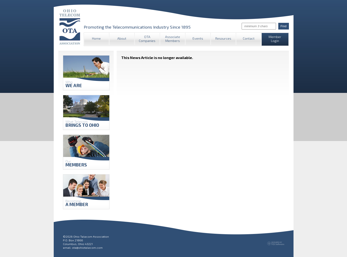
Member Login (275, 39)
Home (96, 38)
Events (198, 38)
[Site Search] (259, 26)
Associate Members (172, 39)
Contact (249, 38)
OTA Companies (147, 39)
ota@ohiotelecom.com (87, 247)
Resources (223, 38)
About (121, 38)
